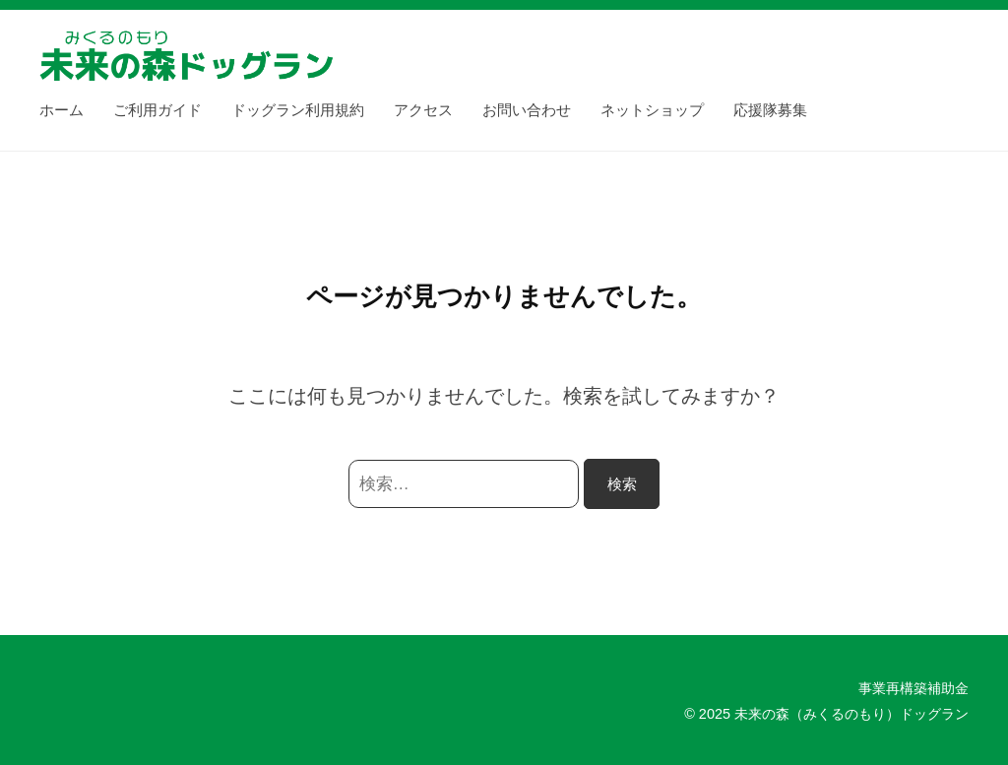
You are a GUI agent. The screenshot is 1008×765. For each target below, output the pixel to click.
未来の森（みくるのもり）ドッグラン (851, 714)
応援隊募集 (770, 109)
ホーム (61, 109)
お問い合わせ (526, 109)
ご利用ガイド (157, 109)
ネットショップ (652, 109)
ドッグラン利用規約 (297, 109)
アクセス (423, 109)
